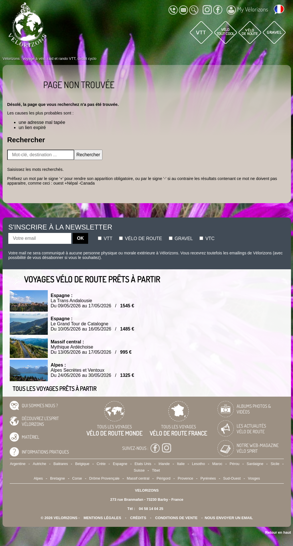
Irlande (164, 464)
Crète (101, 464)
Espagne (120, 464)
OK (80, 238)
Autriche (39, 464)
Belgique (82, 464)
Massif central (138, 478)
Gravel (181, 238)
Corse (77, 478)
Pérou (234, 464)
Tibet (156, 470)
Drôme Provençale (104, 478)
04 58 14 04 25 (151, 509)
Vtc (206, 238)
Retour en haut (278, 532)
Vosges (254, 478)
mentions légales (102, 518)
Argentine (17, 464)
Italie (181, 464)
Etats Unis (142, 464)
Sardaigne (255, 464)
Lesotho (198, 464)
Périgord (163, 478)
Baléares (61, 464)
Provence (185, 478)
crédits (138, 518)
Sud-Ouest (232, 478)
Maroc (217, 464)
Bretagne (57, 478)
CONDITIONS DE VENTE (176, 518)
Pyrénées (208, 478)
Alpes (38, 478)
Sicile (275, 464)
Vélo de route (140, 238)
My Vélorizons (247, 10)
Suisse (139, 470)
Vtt (105, 238)
